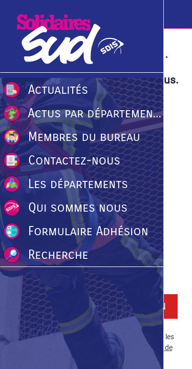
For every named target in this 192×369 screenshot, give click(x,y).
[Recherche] (177, 14)
